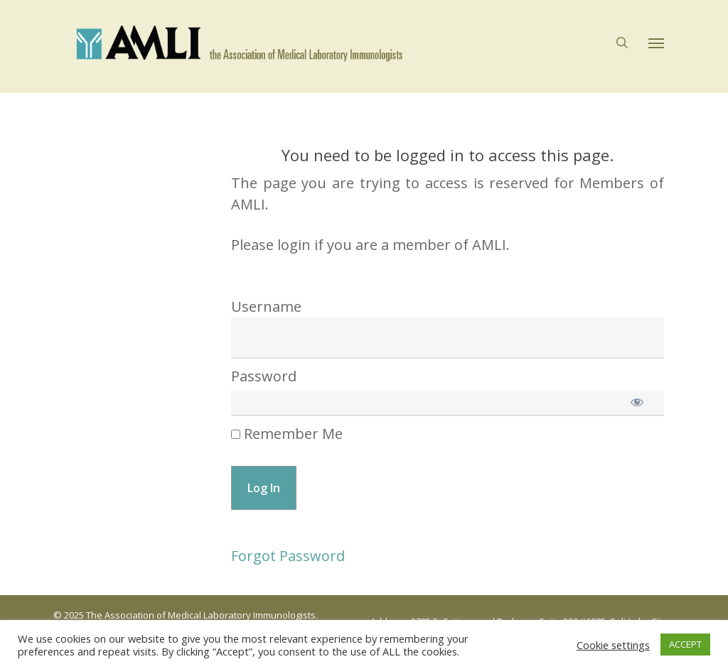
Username (266, 306)
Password (263, 376)
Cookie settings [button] (613, 644)
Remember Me (287, 433)
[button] (656, 47)
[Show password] (637, 401)
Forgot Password (288, 555)
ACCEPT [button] (685, 644)
